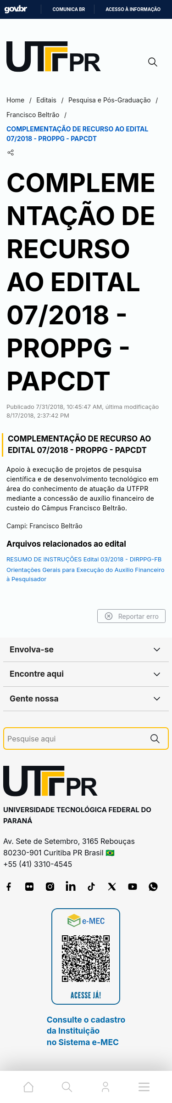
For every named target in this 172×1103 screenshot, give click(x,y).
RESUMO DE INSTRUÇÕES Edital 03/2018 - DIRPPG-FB (83, 559)
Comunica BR (68, 9)
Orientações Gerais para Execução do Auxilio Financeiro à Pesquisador (85, 574)
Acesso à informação (133, 9)
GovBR (15, 9)
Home (15, 100)
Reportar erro (131, 616)
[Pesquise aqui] (74, 739)
